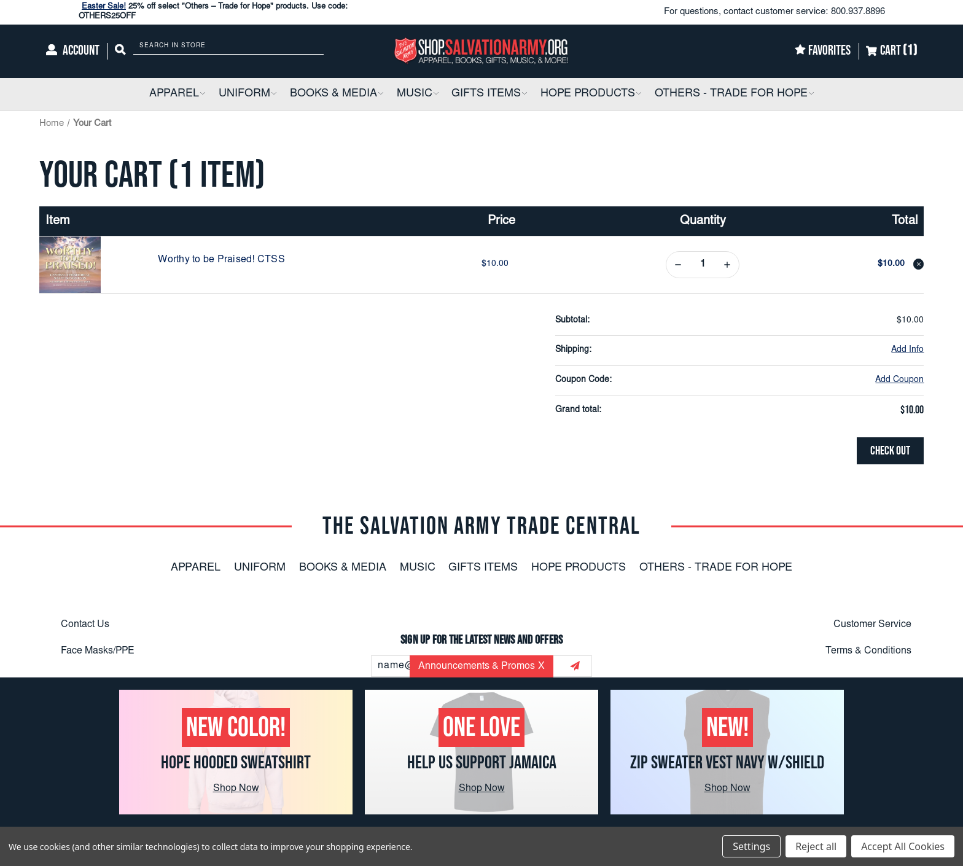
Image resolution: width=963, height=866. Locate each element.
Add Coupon (899, 380)
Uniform (260, 568)
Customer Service (872, 625)
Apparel (195, 568)
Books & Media (342, 568)
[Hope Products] (591, 94)
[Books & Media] (336, 94)
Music (417, 568)
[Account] (72, 51)
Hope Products (578, 568)
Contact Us (85, 625)
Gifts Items (483, 568)
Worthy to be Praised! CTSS (221, 260)
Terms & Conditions (868, 650)
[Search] (120, 51)
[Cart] (891, 51)
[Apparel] (177, 94)
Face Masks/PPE (98, 650)
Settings (751, 846)
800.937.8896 (858, 12)
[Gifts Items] (489, 94)
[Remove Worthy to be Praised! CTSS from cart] (918, 264)
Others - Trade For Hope (715, 568)
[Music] (417, 94)
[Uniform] (247, 94)
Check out (890, 450)
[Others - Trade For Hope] (734, 94)
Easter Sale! (104, 7)
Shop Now (236, 789)
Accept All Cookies (903, 846)
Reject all (815, 846)
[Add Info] (907, 351)
